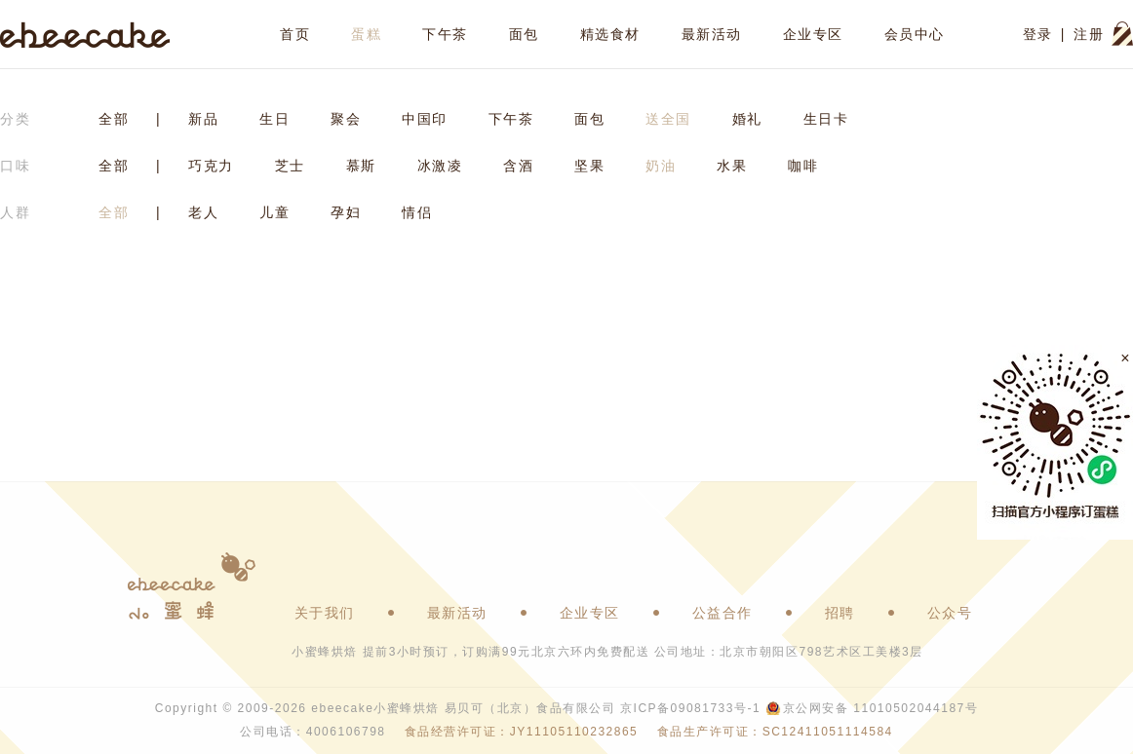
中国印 (425, 119)
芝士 (290, 165)
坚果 (589, 165)
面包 (524, 34)
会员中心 (914, 34)
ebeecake (85, 34)
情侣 (417, 212)
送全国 (668, 119)
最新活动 (712, 34)
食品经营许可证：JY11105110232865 (521, 731)
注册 (1089, 34)
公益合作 (722, 613)
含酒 (518, 165)
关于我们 (324, 613)
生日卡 (826, 119)
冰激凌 (440, 165)
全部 (113, 119)
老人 (203, 212)
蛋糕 (366, 34)
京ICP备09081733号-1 (690, 708)
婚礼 (747, 119)
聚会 (346, 119)
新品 (203, 119)
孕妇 (346, 212)
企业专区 (813, 34)
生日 (274, 119)
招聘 (840, 613)
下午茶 (445, 34)
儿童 (274, 212)
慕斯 (361, 165)
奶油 (660, 165)
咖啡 (803, 165)
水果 (732, 165)
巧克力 (211, 165)
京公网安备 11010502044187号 (880, 708)
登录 (1038, 34)
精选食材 (610, 34)
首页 (295, 34)
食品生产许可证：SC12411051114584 (775, 731)
